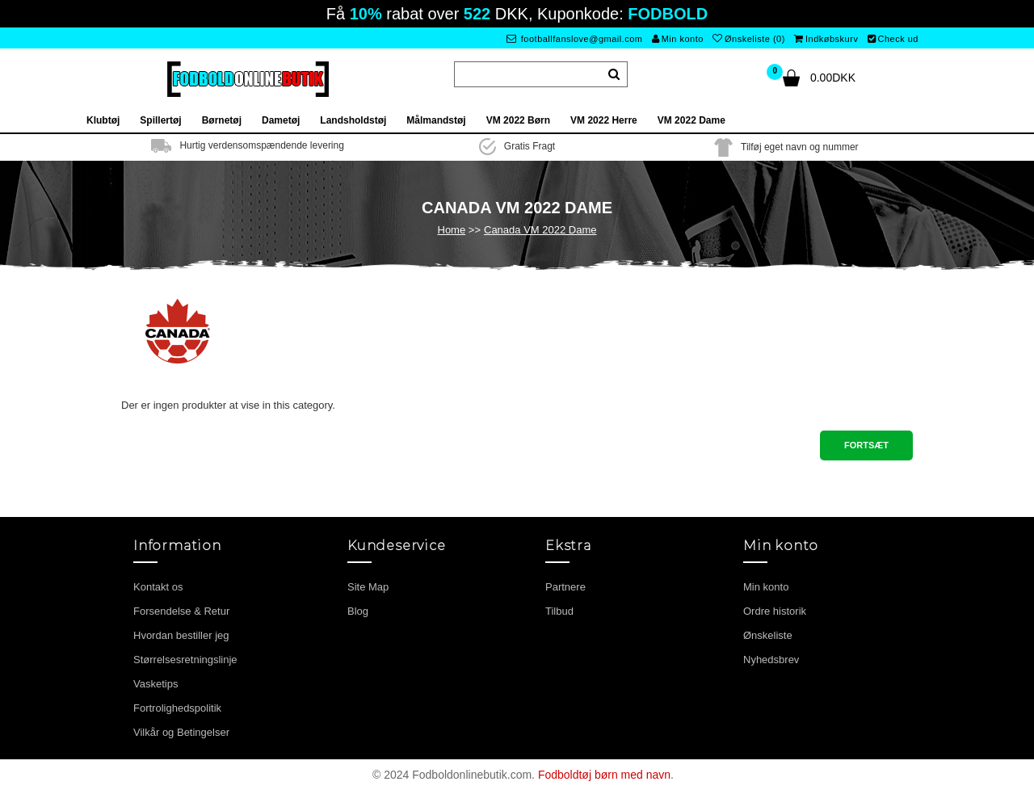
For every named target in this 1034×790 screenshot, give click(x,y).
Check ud (893, 39)
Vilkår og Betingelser (181, 732)
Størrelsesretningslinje (185, 659)
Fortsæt (866, 445)
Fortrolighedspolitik (177, 708)
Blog (357, 611)
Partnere (565, 587)
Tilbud (559, 611)
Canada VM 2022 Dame (540, 230)
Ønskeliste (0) (748, 39)
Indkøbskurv (826, 39)
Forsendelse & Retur (181, 611)
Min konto (678, 39)
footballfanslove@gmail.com (574, 39)
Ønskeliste (767, 635)
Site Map (368, 587)
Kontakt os (158, 587)
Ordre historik (774, 611)
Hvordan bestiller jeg (181, 635)
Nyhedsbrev (771, 659)
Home (452, 230)
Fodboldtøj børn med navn (604, 774)
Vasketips (155, 684)
